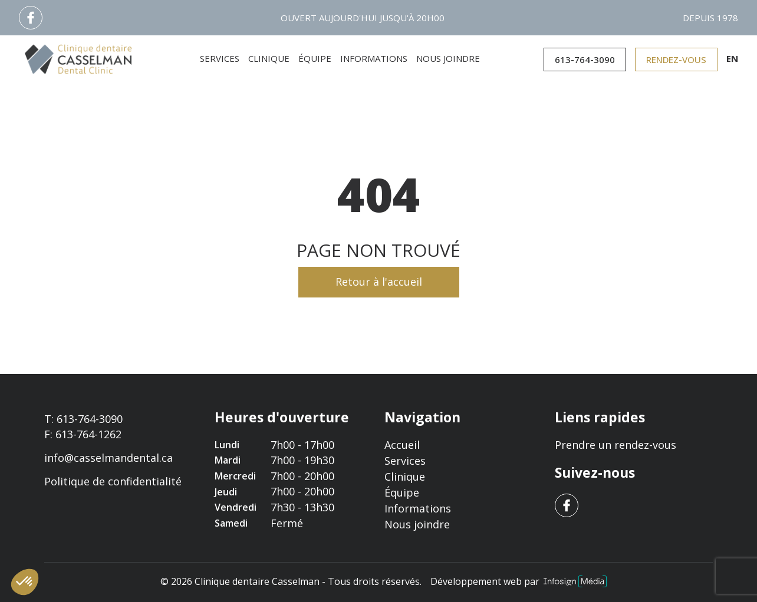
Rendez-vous (676, 59)
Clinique (268, 58)
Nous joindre (448, 58)
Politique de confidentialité (113, 481)
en (732, 58)
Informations (373, 58)
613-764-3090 (585, 59)
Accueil (402, 445)
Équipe (314, 58)
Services (219, 58)
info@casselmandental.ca (108, 458)
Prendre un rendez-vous (615, 445)
